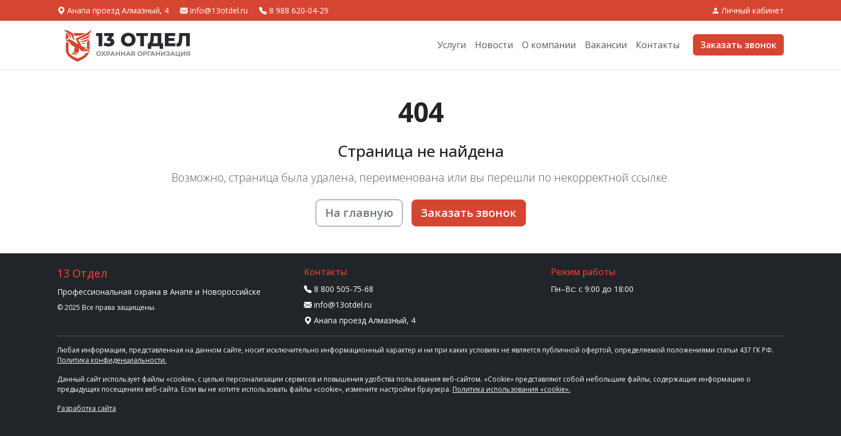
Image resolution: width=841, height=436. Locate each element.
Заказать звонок (738, 45)
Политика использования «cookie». (511, 389)
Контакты (658, 45)
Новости (494, 45)
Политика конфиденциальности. (112, 360)
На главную (359, 212)
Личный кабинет (747, 10)
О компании (549, 45)
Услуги (451, 45)
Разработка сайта (86, 408)
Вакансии (606, 45)
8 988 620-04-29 (294, 10)
